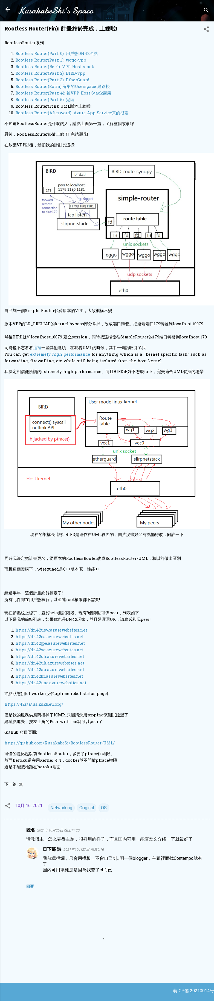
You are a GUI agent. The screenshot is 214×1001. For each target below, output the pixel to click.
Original (86, 807)
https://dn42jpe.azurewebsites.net (50, 644)
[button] (206, 30)
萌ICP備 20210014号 (193, 990)
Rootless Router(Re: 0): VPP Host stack (54, 67)
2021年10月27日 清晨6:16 (83, 849)
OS (104, 807)
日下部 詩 (52, 849)
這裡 (37, 348)
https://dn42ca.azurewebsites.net (49, 637)
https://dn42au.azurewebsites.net (49, 670)
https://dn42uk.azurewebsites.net (49, 663)
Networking (61, 807)
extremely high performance (60, 355)
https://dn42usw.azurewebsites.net (51, 630)
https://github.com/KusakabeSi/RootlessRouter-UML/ (59, 743)
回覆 (30, 886)
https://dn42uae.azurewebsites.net (50, 683)
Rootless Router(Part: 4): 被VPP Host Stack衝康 (63, 93)
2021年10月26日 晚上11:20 (58, 830)
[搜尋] (206, 11)
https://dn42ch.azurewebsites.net (49, 657)
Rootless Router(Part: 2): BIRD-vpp (50, 74)
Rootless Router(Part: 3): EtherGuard (52, 80)
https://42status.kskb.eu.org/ (33, 705)
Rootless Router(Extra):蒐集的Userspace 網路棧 (62, 87)
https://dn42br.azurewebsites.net (49, 677)
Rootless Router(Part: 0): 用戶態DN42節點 (56, 54)
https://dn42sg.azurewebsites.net (49, 650)
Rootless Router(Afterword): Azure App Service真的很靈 (71, 113)
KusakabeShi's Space (55, 10)
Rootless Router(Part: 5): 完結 (44, 100)
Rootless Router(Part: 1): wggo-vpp (50, 60)
